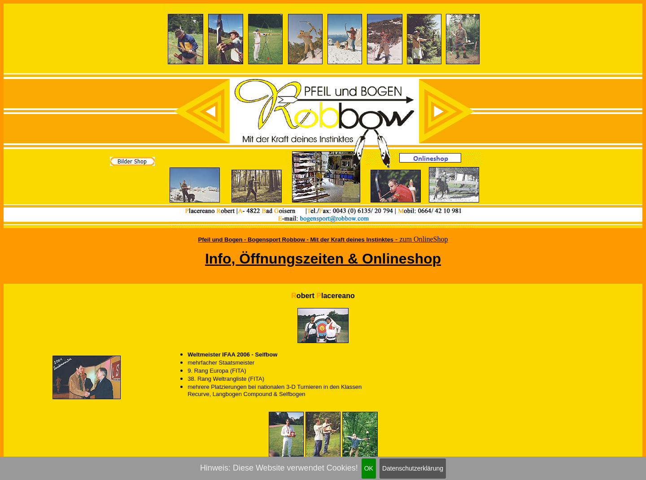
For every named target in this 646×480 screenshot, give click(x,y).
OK (368, 468)
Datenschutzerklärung (412, 468)
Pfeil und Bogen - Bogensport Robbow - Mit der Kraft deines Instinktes (296, 239)
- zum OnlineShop (420, 239)
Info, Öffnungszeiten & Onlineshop (323, 259)
